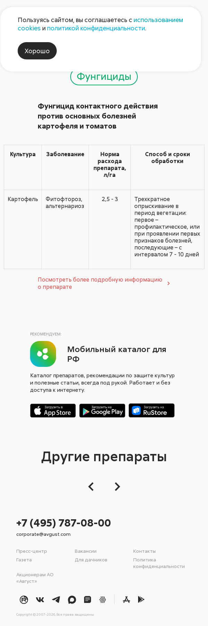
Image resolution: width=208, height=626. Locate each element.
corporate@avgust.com (43, 534)
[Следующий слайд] (115, 486)
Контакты (144, 551)
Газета (24, 559)
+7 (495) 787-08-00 (63, 522)
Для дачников (91, 559)
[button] (93, 486)
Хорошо (37, 51)
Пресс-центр (31, 551)
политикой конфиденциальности (96, 28)
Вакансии (86, 551)
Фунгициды (104, 76)
